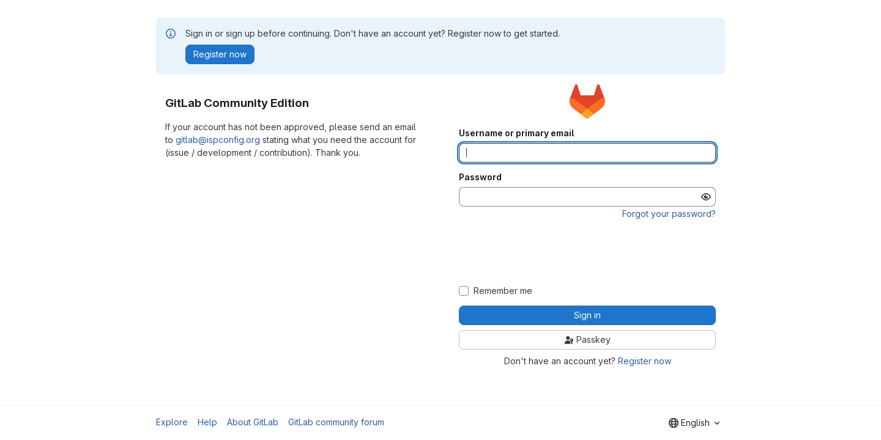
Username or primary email (516, 133)
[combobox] (694, 423)
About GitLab (252, 422)
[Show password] (706, 197)
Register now (644, 361)
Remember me (503, 291)
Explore (172, 422)
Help (207, 422)
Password (480, 177)
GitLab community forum (336, 422)
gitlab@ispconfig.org (218, 139)
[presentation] (587, 252)
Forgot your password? (669, 213)
